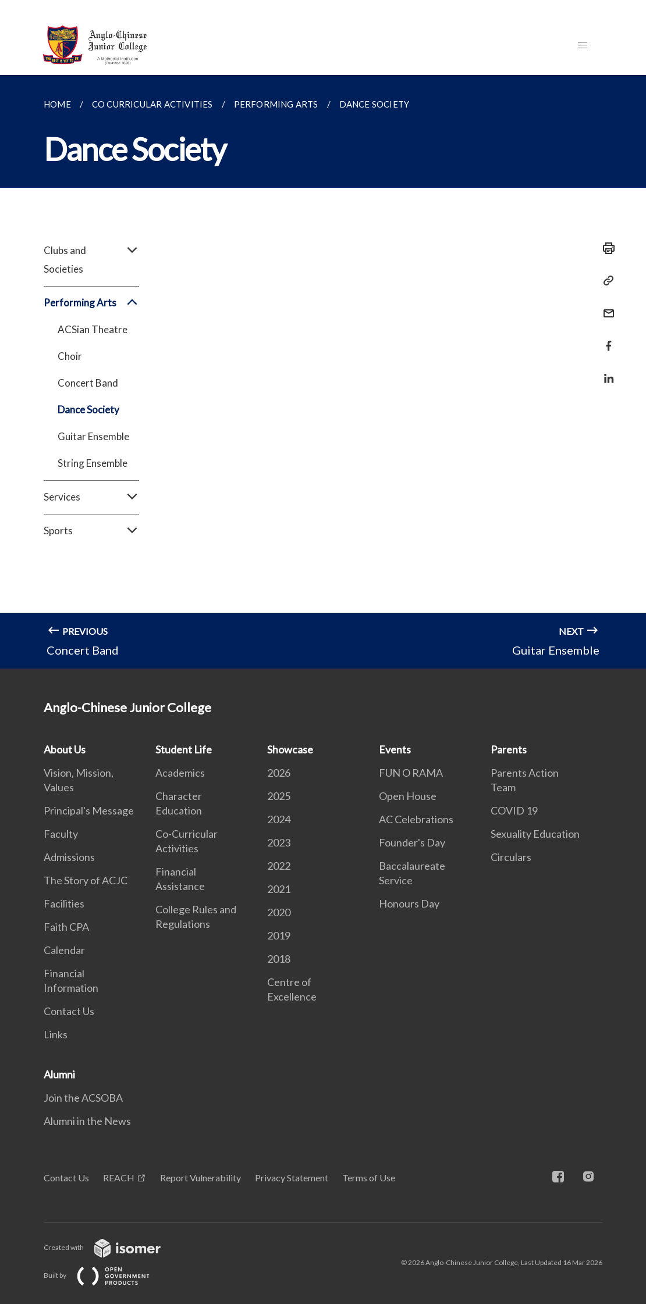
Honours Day (409, 903)
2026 (278, 772)
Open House (407, 795)
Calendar (64, 950)
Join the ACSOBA (83, 1097)
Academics (180, 772)
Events (395, 749)
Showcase (290, 749)
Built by (106, 1275)
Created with (111, 1247)
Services (91, 497)
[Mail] (605, 306)
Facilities (64, 903)
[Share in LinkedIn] (605, 371)
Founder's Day (412, 842)
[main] (323, 372)
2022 (278, 865)
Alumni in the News (87, 1120)
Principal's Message (89, 810)
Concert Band (88, 383)
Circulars (511, 857)
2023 (278, 842)
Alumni (59, 1074)
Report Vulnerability (200, 1177)
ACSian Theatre (92, 329)
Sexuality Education (535, 833)
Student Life (183, 749)
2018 (278, 958)
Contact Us (69, 1011)
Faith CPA (66, 926)
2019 (278, 935)
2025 (278, 795)
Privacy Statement (291, 1177)
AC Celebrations (416, 819)
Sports (91, 530)
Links (56, 1034)
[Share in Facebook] (605, 338)
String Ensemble (92, 463)
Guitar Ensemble (93, 436)
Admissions (69, 857)
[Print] (605, 248)
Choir (70, 356)
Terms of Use (368, 1177)
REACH (118, 1177)
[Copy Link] (605, 281)
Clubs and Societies (91, 259)
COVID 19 (514, 810)
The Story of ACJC (85, 880)
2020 (278, 912)
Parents (509, 749)
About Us (65, 749)
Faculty (61, 833)
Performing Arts (91, 303)
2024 (278, 819)
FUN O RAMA (411, 772)
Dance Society (88, 409)
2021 (278, 889)
